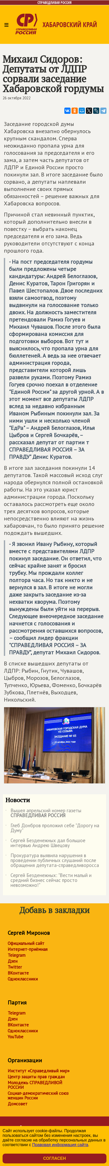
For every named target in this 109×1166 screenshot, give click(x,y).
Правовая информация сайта (60, 1145)
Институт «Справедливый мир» (39, 1070)
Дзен (12, 961)
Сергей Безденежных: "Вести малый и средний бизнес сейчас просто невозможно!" (48, 880)
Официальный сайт (26, 943)
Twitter (15, 967)
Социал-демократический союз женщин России (38, 1095)
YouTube (15, 1036)
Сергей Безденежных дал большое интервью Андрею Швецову (45, 843)
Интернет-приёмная (27, 949)
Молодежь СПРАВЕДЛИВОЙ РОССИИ (35, 1085)
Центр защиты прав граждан (36, 1076)
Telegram (16, 955)
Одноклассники (23, 979)
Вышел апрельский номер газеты (43, 813)
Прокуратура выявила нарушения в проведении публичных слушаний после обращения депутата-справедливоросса (52, 860)
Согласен (54, 1158)
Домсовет (17, 1103)
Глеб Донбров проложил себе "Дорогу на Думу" (52, 828)
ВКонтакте (18, 973)
